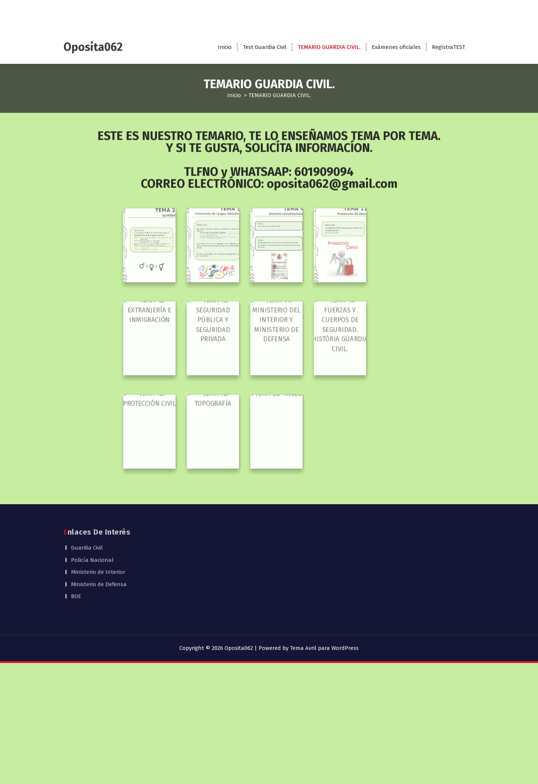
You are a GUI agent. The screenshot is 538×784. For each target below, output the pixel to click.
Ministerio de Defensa (99, 553)
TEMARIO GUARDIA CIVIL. (329, 47)
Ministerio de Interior (98, 541)
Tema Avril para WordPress (324, 648)
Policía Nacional (92, 529)
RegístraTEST (448, 47)
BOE (76, 566)
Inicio (225, 47)
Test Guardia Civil (265, 47)
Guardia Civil (87, 517)
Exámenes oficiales (396, 47)
